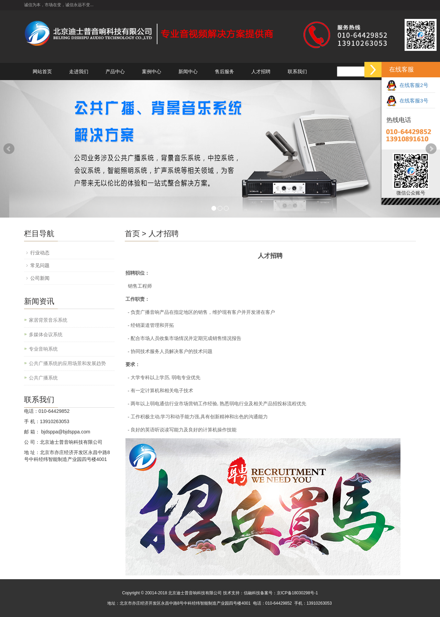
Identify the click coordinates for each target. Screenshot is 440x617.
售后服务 (224, 71)
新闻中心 (188, 71)
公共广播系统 (43, 378)
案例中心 (151, 71)
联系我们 (297, 71)
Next (431, 148)
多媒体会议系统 (46, 334)
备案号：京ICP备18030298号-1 (289, 593)
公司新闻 (40, 278)
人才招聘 (261, 71)
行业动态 (40, 252)
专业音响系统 (43, 349)
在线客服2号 (407, 85)
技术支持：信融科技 (241, 593)
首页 (132, 233)
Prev (8, 148)
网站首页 (42, 71)
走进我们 (78, 71)
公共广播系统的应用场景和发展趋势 (67, 363)
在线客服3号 (407, 100)
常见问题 (40, 265)
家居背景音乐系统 (48, 320)
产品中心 (115, 71)
